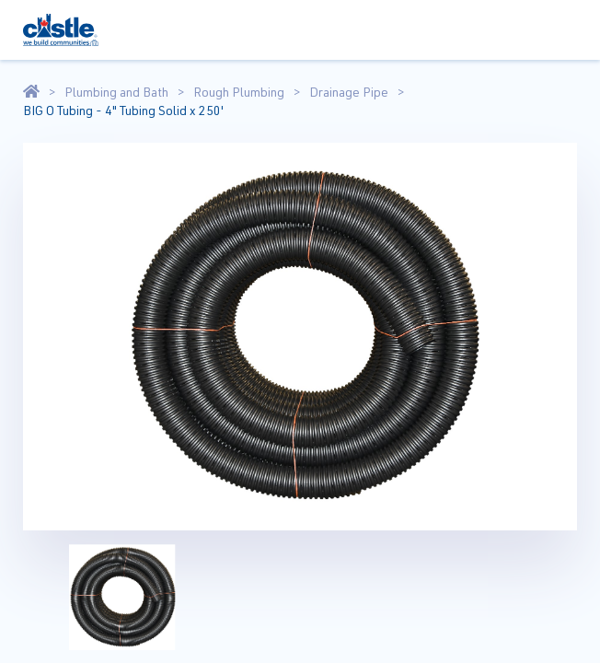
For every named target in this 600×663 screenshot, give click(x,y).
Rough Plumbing (238, 92)
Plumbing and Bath (116, 92)
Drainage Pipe (348, 92)
